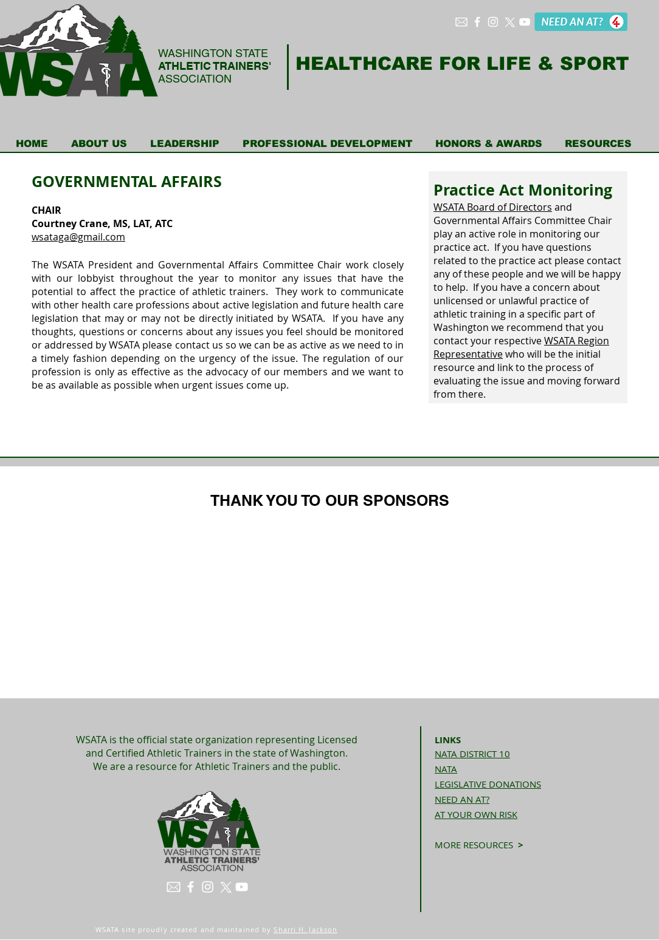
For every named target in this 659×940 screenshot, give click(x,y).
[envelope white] (461, 22)
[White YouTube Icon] (524, 22)
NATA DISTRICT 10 (472, 754)
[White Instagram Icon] (493, 22)
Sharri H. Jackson (305, 929)
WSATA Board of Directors (492, 207)
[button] (99, 144)
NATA (446, 769)
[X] (509, 22)
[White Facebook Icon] (477, 22)
